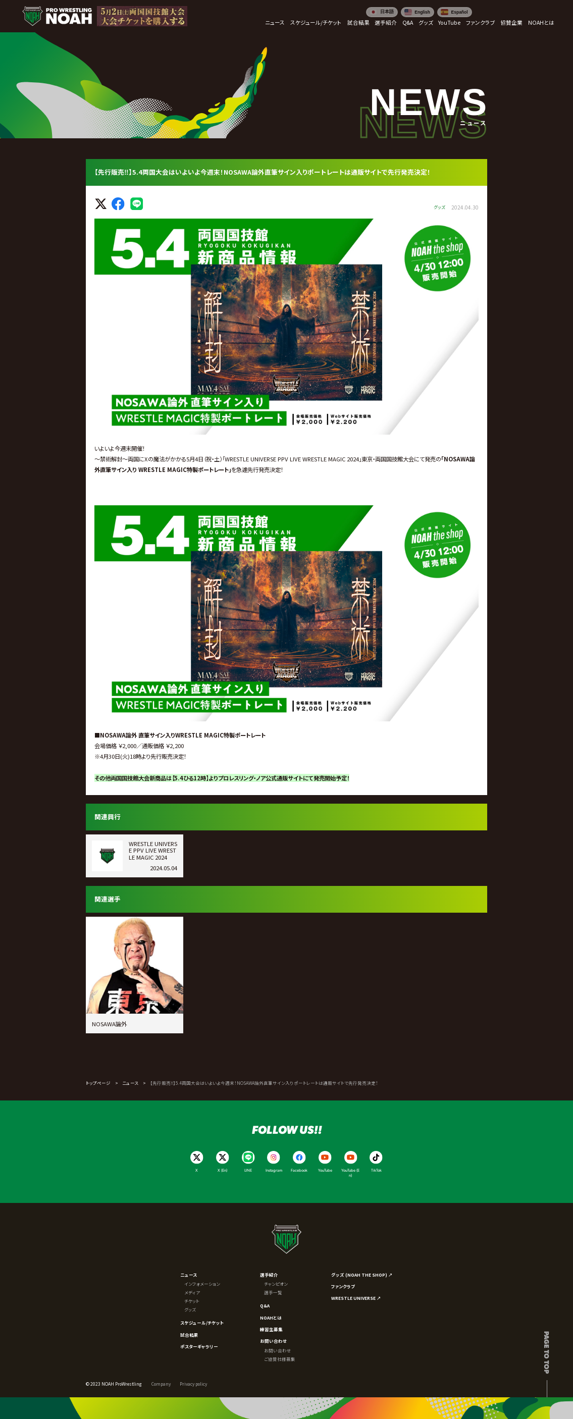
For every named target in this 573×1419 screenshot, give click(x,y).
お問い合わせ (273, 1341)
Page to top (547, 1352)
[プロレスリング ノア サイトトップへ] (57, 16)
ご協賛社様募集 (279, 1359)
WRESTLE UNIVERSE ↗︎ (356, 1298)
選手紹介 (269, 1275)
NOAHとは (271, 1318)
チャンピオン (276, 1284)
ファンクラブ (343, 1286)
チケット (191, 1301)
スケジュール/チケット (202, 1323)
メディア (192, 1292)
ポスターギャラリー (199, 1346)
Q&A (265, 1305)
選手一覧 (273, 1292)
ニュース (130, 1083)
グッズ (190, 1309)
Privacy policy (193, 1384)
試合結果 (189, 1335)
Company (161, 1384)
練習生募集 (271, 1329)
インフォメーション (202, 1284)
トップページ (98, 1083)
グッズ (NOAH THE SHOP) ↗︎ (362, 1275)
